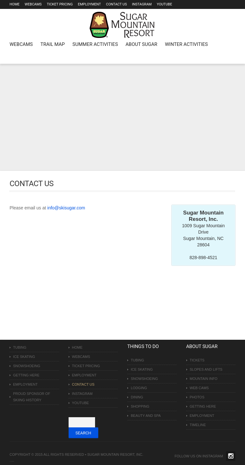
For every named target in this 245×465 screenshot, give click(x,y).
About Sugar (141, 44)
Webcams (33, 4)
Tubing (19, 347)
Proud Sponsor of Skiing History (31, 397)
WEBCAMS (21, 44)
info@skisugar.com (66, 207)
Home (14, 4)
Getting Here (26, 375)
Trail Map (53, 44)
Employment (89, 4)
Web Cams (199, 388)
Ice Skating (24, 357)
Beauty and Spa (146, 416)
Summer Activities (95, 44)
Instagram (142, 4)
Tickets (197, 360)
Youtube (164, 4)
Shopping (140, 406)
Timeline (198, 425)
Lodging (139, 388)
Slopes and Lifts (206, 369)
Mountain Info (204, 379)
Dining (137, 397)
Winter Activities (186, 44)
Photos (197, 397)
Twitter (230, 456)
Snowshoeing (26, 366)
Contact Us (116, 4)
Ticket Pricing (60, 4)
